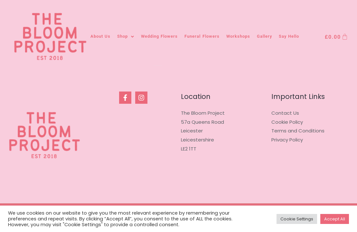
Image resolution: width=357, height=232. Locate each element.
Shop (125, 36)
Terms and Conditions (297, 130)
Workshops (238, 36)
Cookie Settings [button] (296, 219)
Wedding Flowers (159, 36)
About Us (100, 36)
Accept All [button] (334, 219)
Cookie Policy (287, 122)
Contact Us (285, 113)
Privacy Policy (287, 139)
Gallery (264, 36)
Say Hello (289, 36)
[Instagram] (141, 98)
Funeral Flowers (201, 36)
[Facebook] (125, 98)
